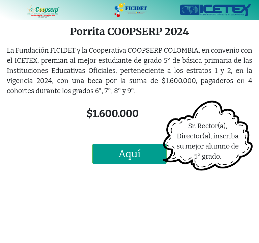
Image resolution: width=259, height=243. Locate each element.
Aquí (129, 154)
